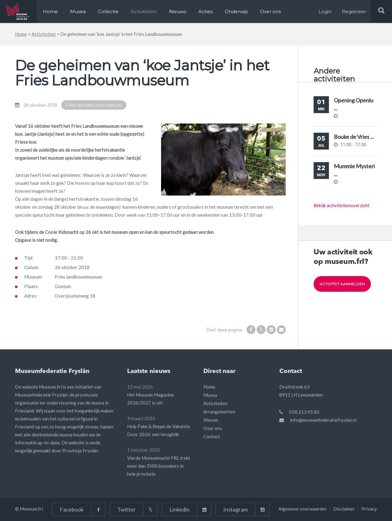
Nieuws (177, 11)
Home (50, 11)
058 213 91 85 (304, 412)
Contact (211, 436)
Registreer (354, 11)
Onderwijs (236, 11)
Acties (205, 11)
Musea (78, 11)
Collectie (108, 11)
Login (324, 11)
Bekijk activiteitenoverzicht (342, 205)
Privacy (369, 508)
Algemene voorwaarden (302, 508)
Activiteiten (144, 11)
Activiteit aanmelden (342, 284)
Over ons (270, 11)
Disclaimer (344, 508)
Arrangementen (219, 411)
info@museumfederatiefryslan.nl (323, 420)
